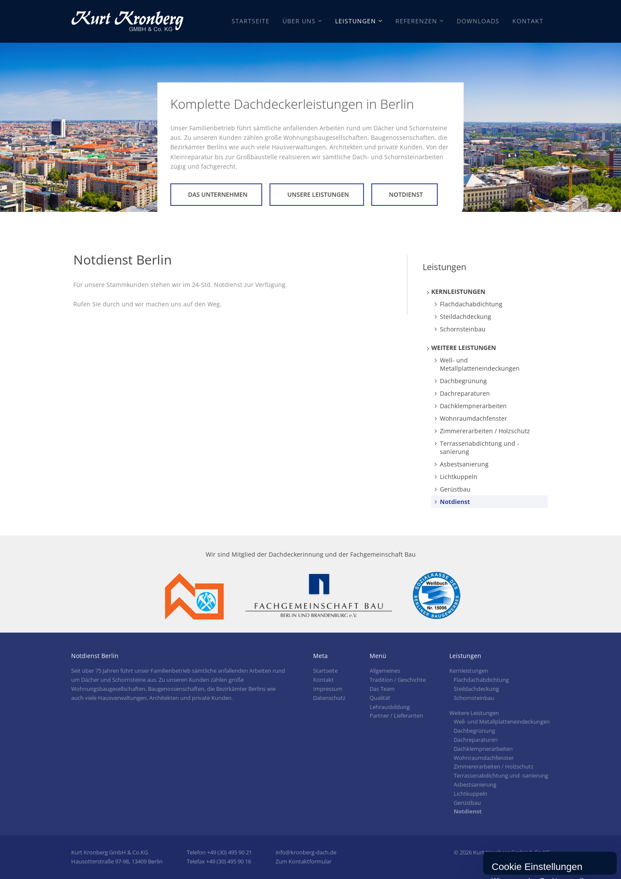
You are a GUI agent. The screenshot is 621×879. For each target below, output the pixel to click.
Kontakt (527, 21)
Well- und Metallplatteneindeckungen (480, 364)
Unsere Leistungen (318, 194)
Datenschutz (329, 698)
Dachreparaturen (465, 393)
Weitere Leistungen (463, 347)
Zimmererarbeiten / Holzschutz (485, 431)
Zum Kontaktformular (304, 861)
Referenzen (416, 21)
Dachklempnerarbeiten (473, 406)
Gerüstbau (455, 489)
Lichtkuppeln (458, 477)
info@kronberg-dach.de (306, 852)
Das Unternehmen (218, 194)
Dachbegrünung (463, 381)
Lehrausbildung (390, 707)
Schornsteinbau (463, 329)
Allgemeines (385, 670)
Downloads (478, 21)
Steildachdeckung (465, 316)
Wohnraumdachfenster (473, 418)
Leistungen (355, 21)
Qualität (380, 698)
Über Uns (299, 21)
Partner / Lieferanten (396, 715)
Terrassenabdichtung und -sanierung (479, 447)
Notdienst (406, 194)
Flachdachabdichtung (471, 304)
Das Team (382, 689)
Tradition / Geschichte (398, 680)
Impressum (327, 689)
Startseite (251, 21)
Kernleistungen (458, 291)
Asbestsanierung (464, 464)
